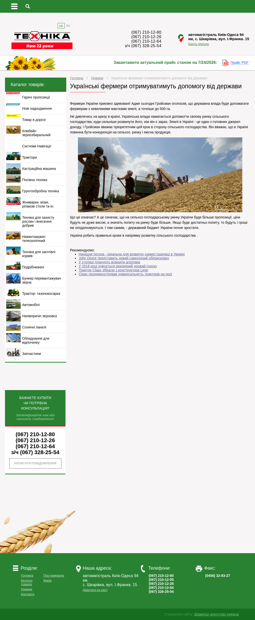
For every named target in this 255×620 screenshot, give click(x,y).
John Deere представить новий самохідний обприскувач (124, 258)
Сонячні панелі (34, 327)
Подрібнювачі (33, 267)
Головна (76, 78)
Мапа (47, 580)
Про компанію (53, 575)
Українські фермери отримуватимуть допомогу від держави (159, 78)
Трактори (29, 157)
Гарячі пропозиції (36, 97)
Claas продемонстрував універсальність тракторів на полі (125, 274)
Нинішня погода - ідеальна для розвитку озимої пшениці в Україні (132, 254)
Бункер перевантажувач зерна (41, 280)
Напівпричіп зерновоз (39, 316)
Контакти (27, 594)
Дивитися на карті (95, 590)
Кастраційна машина (39, 169)
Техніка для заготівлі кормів (38, 254)
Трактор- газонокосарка (41, 294)
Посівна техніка (34, 180)
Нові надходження (37, 108)
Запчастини (31, 354)
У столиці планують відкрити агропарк (109, 262)
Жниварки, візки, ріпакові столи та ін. (38, 204)
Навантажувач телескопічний (33, 239)
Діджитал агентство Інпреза (216, 614)
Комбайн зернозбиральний (36, 133)
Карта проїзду (198, 44)
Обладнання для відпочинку (35, 340)
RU (68, 25)
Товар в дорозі (34, 120)
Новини (97, 78)
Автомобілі (31, 305)
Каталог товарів (27, 582)
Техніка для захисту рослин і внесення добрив (38, 221)
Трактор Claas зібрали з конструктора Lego (113, 270)
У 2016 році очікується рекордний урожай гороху (118, 266)
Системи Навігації (36, 146)
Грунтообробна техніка (40, 191)
